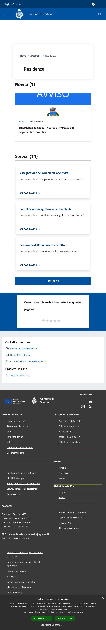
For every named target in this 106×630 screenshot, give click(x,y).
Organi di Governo (16, 421)
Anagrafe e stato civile (70, 421)
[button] (53, 625)
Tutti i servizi (53, 281)
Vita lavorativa (66, 431)
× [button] (103, 598)
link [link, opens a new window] (81, 612)
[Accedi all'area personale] (93, 4)
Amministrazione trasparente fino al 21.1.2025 (25, 554)
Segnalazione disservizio (71, 517)
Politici (10, 442)
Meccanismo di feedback (19, 587)
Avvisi (22, 121)
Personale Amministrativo (20, 447)
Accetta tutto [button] (41, 618)
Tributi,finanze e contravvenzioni (23, 483)
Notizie (62, 467)
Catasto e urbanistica (69, 442)
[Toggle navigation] (6, 14)
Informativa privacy (16, 571)
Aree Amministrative (17, 426)
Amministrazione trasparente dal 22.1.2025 (23, 564)
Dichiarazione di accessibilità (21, 582)
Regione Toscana (12, 4)
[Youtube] (91, 402)
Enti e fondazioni (15, 437)
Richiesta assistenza (69, 528)
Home (23, 55)
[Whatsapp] (91, 406)
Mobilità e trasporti (16, 478)
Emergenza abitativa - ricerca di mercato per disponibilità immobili (46, 129)
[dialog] (53, 612)
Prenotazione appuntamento (73, 512)
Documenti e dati (15, 452)
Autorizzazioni (14, 494)
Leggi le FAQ (65, 523)
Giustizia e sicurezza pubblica (21, 473)
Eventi (62, 497)
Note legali (12, 576)
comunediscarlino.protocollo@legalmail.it (28, 534)
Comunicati (64, 473)
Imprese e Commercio (69, 437)
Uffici (9, 431)
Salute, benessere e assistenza (22, 488)
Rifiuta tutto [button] (65, 618)
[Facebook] (83, 402)
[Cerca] (100, 14)
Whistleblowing (14, 592)
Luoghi (62, 492)
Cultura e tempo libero (70, 426)
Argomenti (35, 55)
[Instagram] (83, 406)
